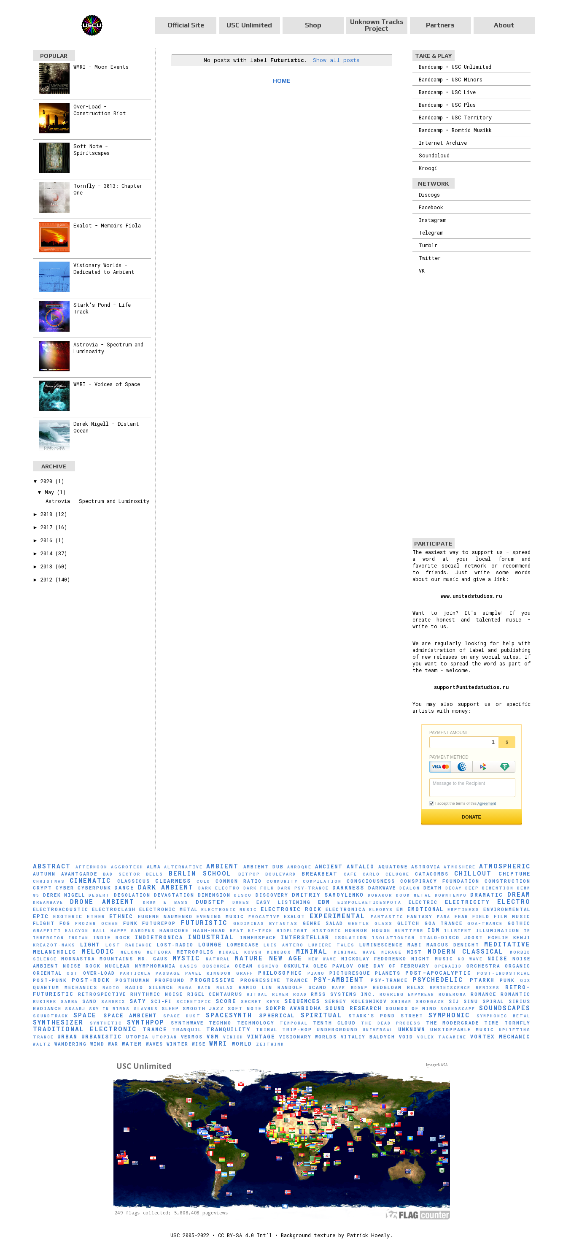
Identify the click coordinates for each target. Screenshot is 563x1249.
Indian (78, 938)
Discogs (429, 194)
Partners (440, 25)
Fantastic (387, 916)
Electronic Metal (168, 909)
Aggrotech (127, 867)
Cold (203, 881)
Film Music (512, 916)
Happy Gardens (133, 930)
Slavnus (146, 1008)
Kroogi (428, 168)
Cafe (350, 874)
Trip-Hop (297, 1030)
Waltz (42, 1044)
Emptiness (463, 909)
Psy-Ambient (338, 980)
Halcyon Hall (85, 930)
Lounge (210, 944)
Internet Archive (443, 142)
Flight (44, 923)
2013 (47, 566)
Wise (199, 1044)
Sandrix (113, 1001)
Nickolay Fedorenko (374, 959)
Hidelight (292, 930)
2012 (47, 579)
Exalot (294, 916)
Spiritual (321, 1015)
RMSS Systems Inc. (343, 994)
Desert (99, 895)
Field (481, 916)
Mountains (116, 959)
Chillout (473, 873)
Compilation (322, 881)
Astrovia (425, 867)
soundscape (457, 1008)
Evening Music (220, 916)
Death (432, 888)
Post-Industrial (504, 973)
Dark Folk (258, 888)
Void (406, 1037)
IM (527, 930)
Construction (508, 881)
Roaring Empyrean (407, 994)
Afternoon (91, 867)
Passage (168, 973)
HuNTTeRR (409, 930)
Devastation (174, 895)
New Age (286, 958)
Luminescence (381, 945)
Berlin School (200, 873)
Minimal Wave (355, 952)
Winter (178, 1044)
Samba (69, 1001)
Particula (135, 973)
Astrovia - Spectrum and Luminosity (97, 500)
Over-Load (99, 973)
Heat (237, 930)
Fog (64, 923)
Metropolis (195, 952)
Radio (111, 987)
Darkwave (382, 888)
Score (226, 1001)
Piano (316, 973)
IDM (434, 930)
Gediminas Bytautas (265, 923)
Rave (338, 987)
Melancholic (54, 951)
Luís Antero (284, 945)
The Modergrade (452, 1023)
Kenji (522, 938)
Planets (388, 973)
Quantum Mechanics (65, 987)
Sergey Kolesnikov (355, 1001)
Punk (507, 980)
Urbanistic (101, 1036)
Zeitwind (270, 1044)
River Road (289, 994)
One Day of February (394, 966)
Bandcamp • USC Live (447, 92)
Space (85, 1015)
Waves (154, 1044)
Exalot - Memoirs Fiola (107, 225)
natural (218, 959)
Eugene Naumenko (165, 916)
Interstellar (305, 937)
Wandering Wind (79, 1044)
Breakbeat (320, 873)
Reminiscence (450, 987)
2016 (47, 540)
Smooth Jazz (203, 1008)
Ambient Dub (263, 867)
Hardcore (174, 930)
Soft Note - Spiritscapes (91, 149)
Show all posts (336, 60)
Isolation (350, 938)
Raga (185, 987)
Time (491, 1023)
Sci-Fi (161, 1001)
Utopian (164, 1037)
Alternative (183, 867)
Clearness (173, 880)
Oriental (47, 973)
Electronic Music (229, 909)
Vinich (233, 1037)
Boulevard (280, 874)
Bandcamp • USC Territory (455, 117)
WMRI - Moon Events (101, 66)
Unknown (411, 1029)
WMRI (218, 1043)
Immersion (48, 938)
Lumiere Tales (331, 945)
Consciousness (371, 881)
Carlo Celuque (386, 874)
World (242, 1043)
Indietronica (159, 937)
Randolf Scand (301, 987)
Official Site (185, 25)
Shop (313, 25)
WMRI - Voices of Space (106, 384)
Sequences (302, 1001)
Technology (256, 1023)
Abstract (52, 866)
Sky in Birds (109, 1008)
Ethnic (121, 916)
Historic (326, 930)
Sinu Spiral (483, 1001)
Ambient (222, 866)
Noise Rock (81, 966)
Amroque (299, 867)
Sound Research (353, 1008)
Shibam (401, 1001)
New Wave (322, 959)
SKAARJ (75, 1008)
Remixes (488, 987)
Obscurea (216, 966)
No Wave (470, 959)
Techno (220, 1023)
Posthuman (133, 980)
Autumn (44, 874)
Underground (337, 1030)
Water (132, 1043)
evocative (264, 916)
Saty (137, 1001)
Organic (518, 966)
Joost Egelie (486, 938)
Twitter (430, 257)
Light (90, 944)
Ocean (244, 966)
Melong (131, 952)
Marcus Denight (452, 945)
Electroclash (114, 909)
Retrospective (102, 994)
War (113, 1044)
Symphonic (449, 1015)
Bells (154, 874)
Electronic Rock (291, 909)
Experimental (337, 916)
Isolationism (393, 938)
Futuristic (204, 923)
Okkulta (296, 966)
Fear (462, 916)
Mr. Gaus (153, 959)
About (504, 25)
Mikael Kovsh (240, 952)
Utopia (137, 1037)
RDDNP (359, 987)
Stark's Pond (371, 1016)
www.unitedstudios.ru (471, 595)
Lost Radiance (128, 945)
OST (72, 973)
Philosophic (280, 972)
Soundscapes (505, 1008)
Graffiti (47, 930)
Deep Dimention (489, 888)
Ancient (329, 866)
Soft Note (244, 1008)
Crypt (42, 888)
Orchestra (483, 966)
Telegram (431, 232)
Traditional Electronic (85, 1029)
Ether (96, 916)
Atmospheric (505, 866)
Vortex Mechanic (500, 1036)
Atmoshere (460, 867)
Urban (67, 1036)
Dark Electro (219, 888)
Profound (170, 980)
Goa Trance (444, 923)
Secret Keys (260, 1001)
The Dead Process (390, 1023)
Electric (423, 902)
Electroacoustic (61, 909)
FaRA (443, 916)
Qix (525, 980)
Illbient (458, 930)
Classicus (133, 881)
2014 (47, 553)
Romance (483, 994)
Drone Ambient (102, 902)
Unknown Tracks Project (377, 25)
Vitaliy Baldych (368, 1037)
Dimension (214, 895)
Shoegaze (430, 1001)
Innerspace (258, 938)
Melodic (98, 951)
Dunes (241, 902)
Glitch (408, 923)
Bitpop (249, 874)
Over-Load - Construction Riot (99, 109)
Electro (514, 902)
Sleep (170, 1008)
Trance (155, 1029)
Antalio (360, 866)
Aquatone (393, 867)
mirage (391, 952)
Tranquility (228, 1029)
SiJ (454, 1001)
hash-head (209, 930)
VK (422, 270)
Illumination (498, 930)
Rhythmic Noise (156, 994)
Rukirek (45, 1001)
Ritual (257, 994)
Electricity (467, 901)
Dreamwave (48, 902)
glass (383, 923)
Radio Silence (149, 987)
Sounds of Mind (411, 1008)
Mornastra (78, 959)
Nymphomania (155, 966)
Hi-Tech (260, 930)
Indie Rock (111, 938)
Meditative (507, 944)
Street (412, 1016)
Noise (497, 958)
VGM (213, 1036)
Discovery (272, 895)
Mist (414, 952)
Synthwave (187, 1023)
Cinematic (90, 880)
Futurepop (159, 923)
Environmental (507, 909)
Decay (453, 888)
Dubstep (210, 901)
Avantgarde (79, 874)
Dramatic (486, 894)
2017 (47, 527)
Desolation (132, 895)
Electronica (346, 909)
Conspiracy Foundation (439, 881)
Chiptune (514, 873)
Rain (204, 987)
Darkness (348, 887)
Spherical (277, 1015)
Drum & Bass (166, 902)
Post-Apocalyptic (438, 972)
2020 (47, 481)
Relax (415, 987)
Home (282, 80)
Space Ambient (130, 1015)
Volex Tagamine (441, 1037)
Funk (130, 923)
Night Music (432, 959)
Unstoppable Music (462, 1030)
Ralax (224, 987)
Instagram (432, 219)
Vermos (192, 1037)
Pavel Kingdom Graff (219, 973)
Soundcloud (434, 155)
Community (282, 881)
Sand (89, 1001)
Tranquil (187, 1030)
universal (378, 1030)
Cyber (65, 888)
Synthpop (145, 1022)
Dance (124, 887)
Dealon (409, 888)
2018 (47, 514)
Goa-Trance (485, 923)
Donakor (380, 895)
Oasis (189, 966)
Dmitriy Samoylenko (328, 894)
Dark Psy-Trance (303, 888)
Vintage (261, 1036)
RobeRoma (452, 994)
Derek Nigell (64, 895)
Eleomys (381, 909)
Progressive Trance (274, 980)
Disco (243, 895)
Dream (519, 894)
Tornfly (517, 1023)
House (381, 930)
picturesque (349, 973)
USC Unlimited (249, 25)
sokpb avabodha (293, 1008)
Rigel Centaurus (215, 994)
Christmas (49, 881)
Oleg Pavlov (333, 966)
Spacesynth (229, 1015)
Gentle (358, 923)
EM (400, 909)
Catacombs (432, 874)
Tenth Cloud (334, 1023)
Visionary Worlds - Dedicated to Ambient (104, 268)
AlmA (154, 867)
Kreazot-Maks (54, 945)
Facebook (431, 207)
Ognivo (268, 966)
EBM (324, 901)
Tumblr (428, 245)
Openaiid (448, 966)
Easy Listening (283, 902)
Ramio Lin (255, 987)
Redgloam (387, 987)
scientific (193, 1001)
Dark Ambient (166, 887)
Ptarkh (482, 979)
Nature (249, 958)
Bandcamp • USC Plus (447, 104)
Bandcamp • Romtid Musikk (455, 130)
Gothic (519, 923)
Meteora (159, 952)
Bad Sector (121, 874)
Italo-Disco (440, 938)
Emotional (425, 909)
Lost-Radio (175, 945)
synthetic (106, 1023)
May (51, 492)
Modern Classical (466, 951)
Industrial (211, 937)
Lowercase (243, 945)
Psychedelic (438, 980)
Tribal (266, 1030)
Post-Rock (91, 979)
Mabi (414, 945)
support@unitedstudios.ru (471, 687)
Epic (41, 916)
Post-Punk (50, 980)
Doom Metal (413, 895)
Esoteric (68, 916)
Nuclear (117, 966)
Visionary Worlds (308, 1037)
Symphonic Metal (504, 1016)
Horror (356, 930)
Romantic (516, 994)
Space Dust (182, 1016)
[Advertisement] (92, 719)
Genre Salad (323, 923)
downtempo (451, 895)
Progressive (212, 979)
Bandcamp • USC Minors (450, 79)
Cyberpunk (94, 888)
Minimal (312, 951)
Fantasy (420, 916)
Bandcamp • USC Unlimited (455, 66)
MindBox (279, 952)
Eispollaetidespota (369, 902)
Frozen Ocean (96, 923)
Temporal (294, 1023)
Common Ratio (239, 881)
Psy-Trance (389, 980)
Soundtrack (50, 1016)
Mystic (186, 958)
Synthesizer (58, 1022)
